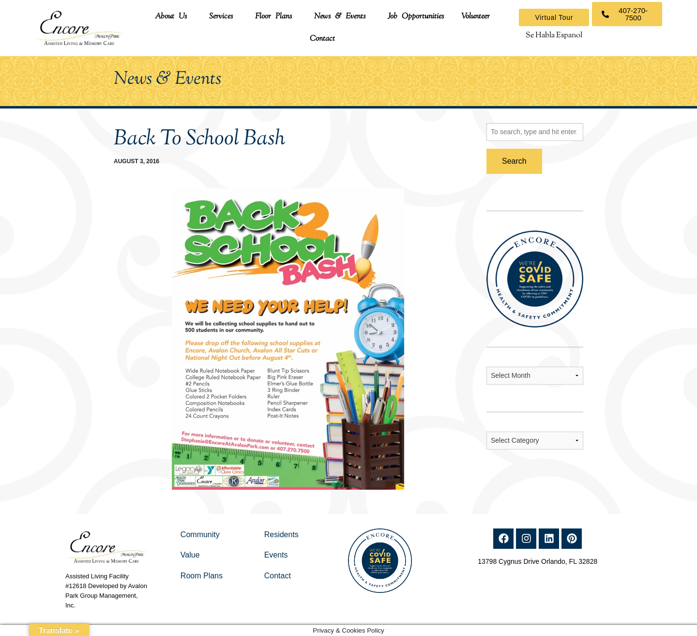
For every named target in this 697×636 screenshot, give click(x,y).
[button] (173, 17)
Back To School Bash (199, 139)
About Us (171, 16)
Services (221, 16)
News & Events (339, 16)
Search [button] (514, 161)
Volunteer (475, 16)
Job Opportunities (416, 16)
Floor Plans (273, 16)
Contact (322, 39)
